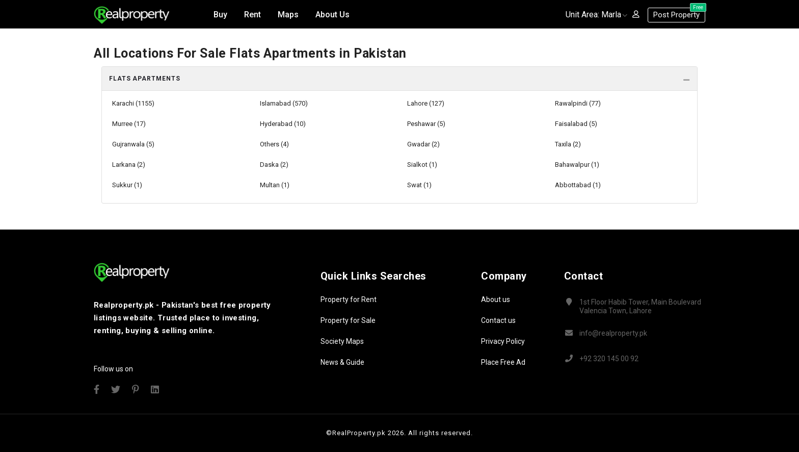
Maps (288, 14)
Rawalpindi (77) (578, 103)
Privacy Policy (503, 341)
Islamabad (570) (284, 103)
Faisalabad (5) (576, 124)
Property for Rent (349, 299)
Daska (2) (274, 164)
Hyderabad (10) (283, 124)
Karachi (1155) (133, 103)
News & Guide (342, 362)
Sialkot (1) (422, 164)
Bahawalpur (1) (577, 164)
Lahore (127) (425, 103)
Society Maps (342, 341)
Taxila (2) (568, 144)
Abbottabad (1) (578, 185)
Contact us (498, 320)
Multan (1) (274, 185)
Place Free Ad (503, 362)
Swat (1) (419, 185)
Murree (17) (129, 124)
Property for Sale (348, 320)
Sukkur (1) (127, 185)
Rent (252, 14)
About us (495, 299)
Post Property (679, 13)
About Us (332, 14)
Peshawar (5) (426, 124)
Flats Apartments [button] (144, 78)
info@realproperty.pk (613, 333)
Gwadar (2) (423, 144)
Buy (220, 14)
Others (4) (274, 144)
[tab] (399, 79)
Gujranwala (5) (133, 144)
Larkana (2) (128, 164)
